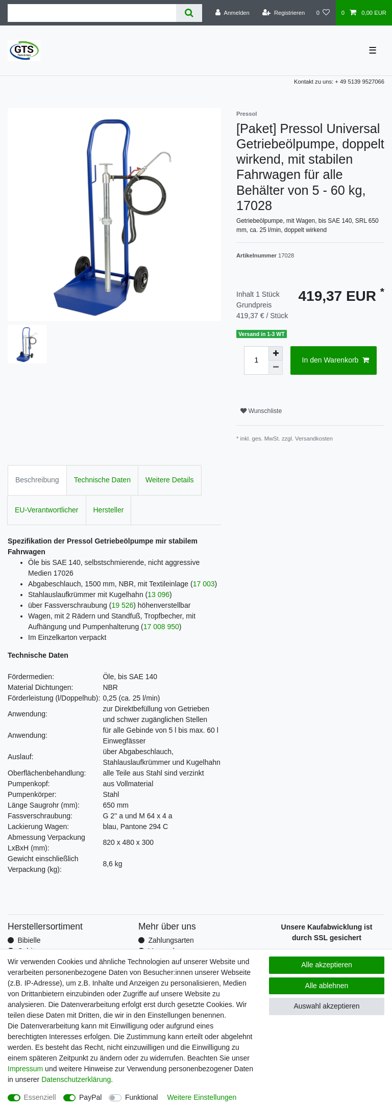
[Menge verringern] (275, 367)
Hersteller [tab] (108, 510)
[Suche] (189, 13)
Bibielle (28, 940)
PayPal (90, 1097)
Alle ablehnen (327, 986)
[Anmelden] (232, 12)
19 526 (122, 605)
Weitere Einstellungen (201, 1097)
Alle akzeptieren (326, 965)
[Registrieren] (283, 12)
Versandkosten (314, 438)
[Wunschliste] (322, 12)
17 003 (204, 584)
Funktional (141, 1097)
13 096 (158, 594)
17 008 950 (161, 627)
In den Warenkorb (335, 360)
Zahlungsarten (171, 940)
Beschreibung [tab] (37, 480)
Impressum (25, 1069)
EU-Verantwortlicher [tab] (47, 510)
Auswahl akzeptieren (326, 1006)
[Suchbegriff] (92, 13)
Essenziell (40, 1097)
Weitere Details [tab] (169, 480)
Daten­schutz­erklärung (76, 1079)
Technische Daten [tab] (102, 480)
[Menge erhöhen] (275, 353)
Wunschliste (261, 411)
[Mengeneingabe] (256, 360)
